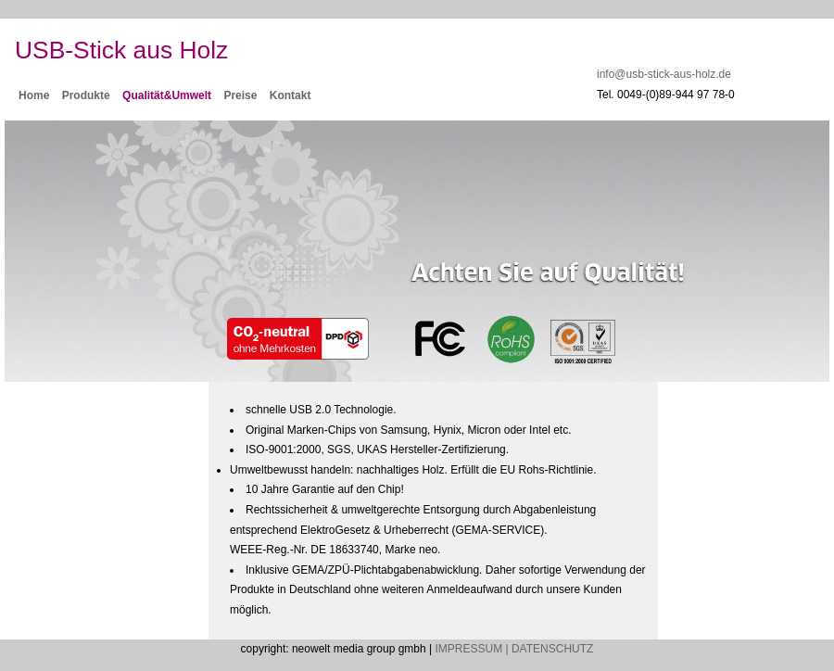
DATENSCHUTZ (552, 648)
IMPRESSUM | (471, 648)
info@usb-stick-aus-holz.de (664, 74)
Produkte (86, 95)
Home (34, 95)
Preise (240, 95)
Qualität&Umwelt (166, 95)
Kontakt (290, 95)
